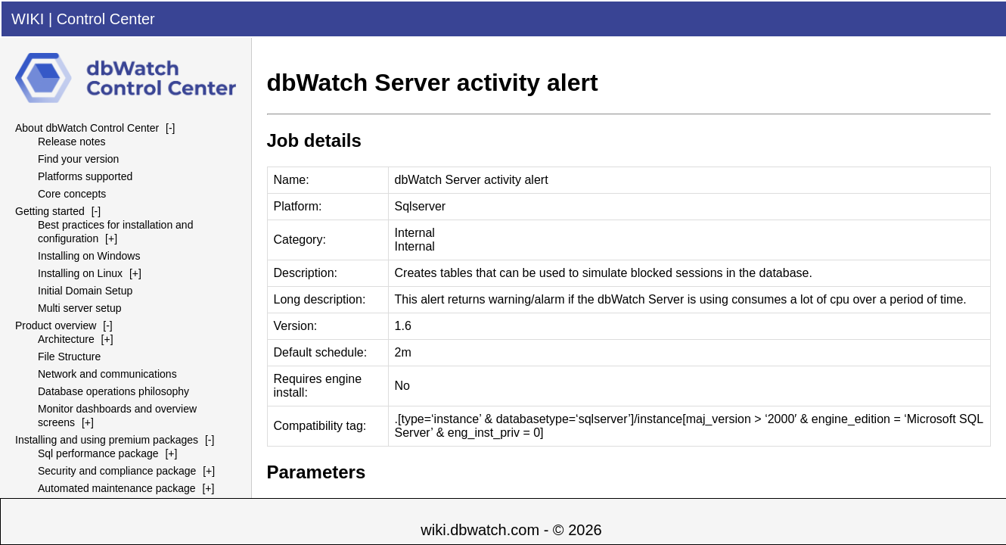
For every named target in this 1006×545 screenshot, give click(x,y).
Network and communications (107, 374)
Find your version (78, 159)
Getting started (50, 211)
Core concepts (72, 194)
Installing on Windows (89, 256)
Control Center (106, 19)
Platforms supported (85, 176)
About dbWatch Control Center (87, 128)
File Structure (69, 356)
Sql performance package (98, 453)
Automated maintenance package (117, 488)
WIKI (27, 19)
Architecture (66, 339)
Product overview (55, 325)
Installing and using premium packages (106, 440)
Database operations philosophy (113, 391)
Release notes (72, 141)
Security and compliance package (117, 471)
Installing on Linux (80, 273)
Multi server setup (79, 308)
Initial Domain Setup (85, 291)
